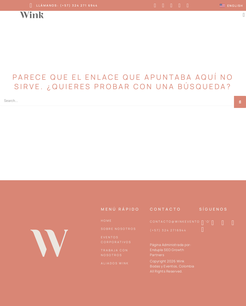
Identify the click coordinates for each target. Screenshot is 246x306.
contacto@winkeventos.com (181, 222)
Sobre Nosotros (118, 229)
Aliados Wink (115, 263)
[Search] (240, 102)
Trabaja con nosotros (114, 252)
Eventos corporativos (116, 239)
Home (106, 221)
